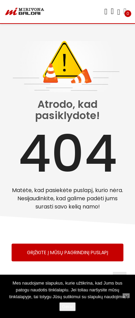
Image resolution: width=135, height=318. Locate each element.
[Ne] (126, 295)
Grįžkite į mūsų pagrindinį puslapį (67, 252)
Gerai (67, 306)
